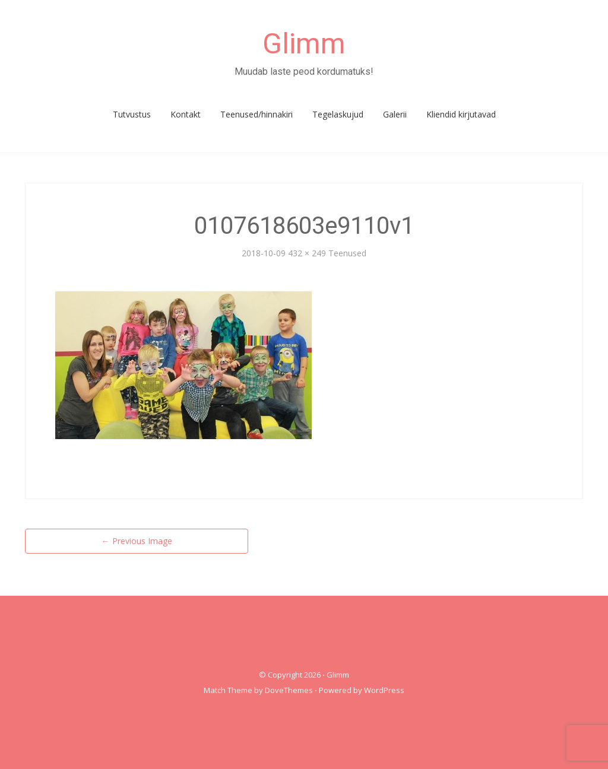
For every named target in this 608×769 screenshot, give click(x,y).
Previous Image (137, 540)
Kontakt (185, 114)
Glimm (304, 44)
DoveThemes (289, 690)
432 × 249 (307, 253)
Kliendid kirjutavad (461, 114)
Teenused (347, 253)
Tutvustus (132, 114)
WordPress (384, 690)
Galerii (395, 114)
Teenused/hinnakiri (256, 114)
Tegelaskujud (337, 114)
